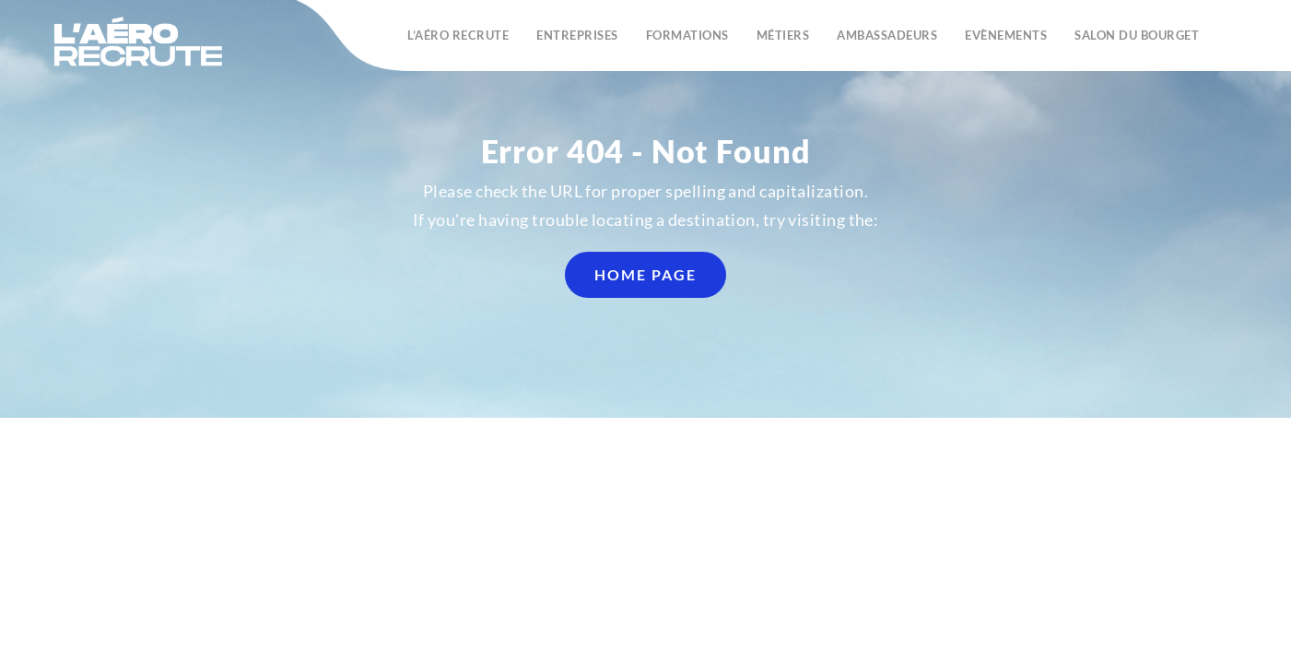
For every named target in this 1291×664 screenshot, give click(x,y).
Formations (687, 35)
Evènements (1006, 35)
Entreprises (577, 35)
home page (645, 274)
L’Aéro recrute (458, 35)
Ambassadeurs (887, 35)
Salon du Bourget (1136, 35)
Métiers (783, 35)
